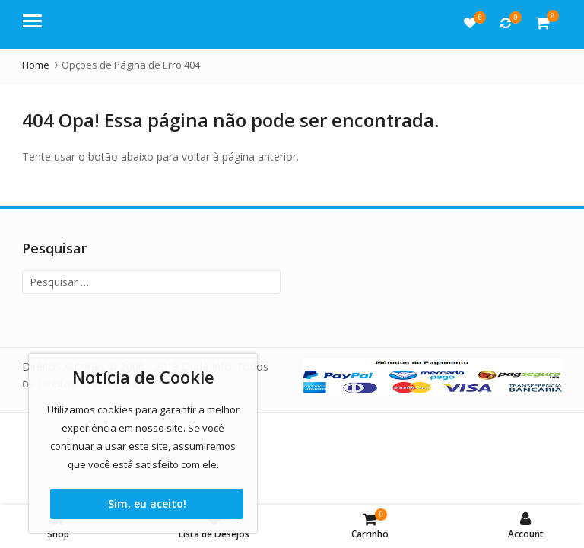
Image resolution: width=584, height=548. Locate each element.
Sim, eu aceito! (147, 503)
